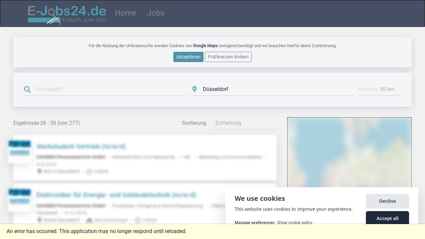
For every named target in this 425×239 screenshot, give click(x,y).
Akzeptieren (188, 56)
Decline (387, 203)
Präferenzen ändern (228, 56)
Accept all (387, 221)
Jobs (155, 13)
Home (125, 13)
